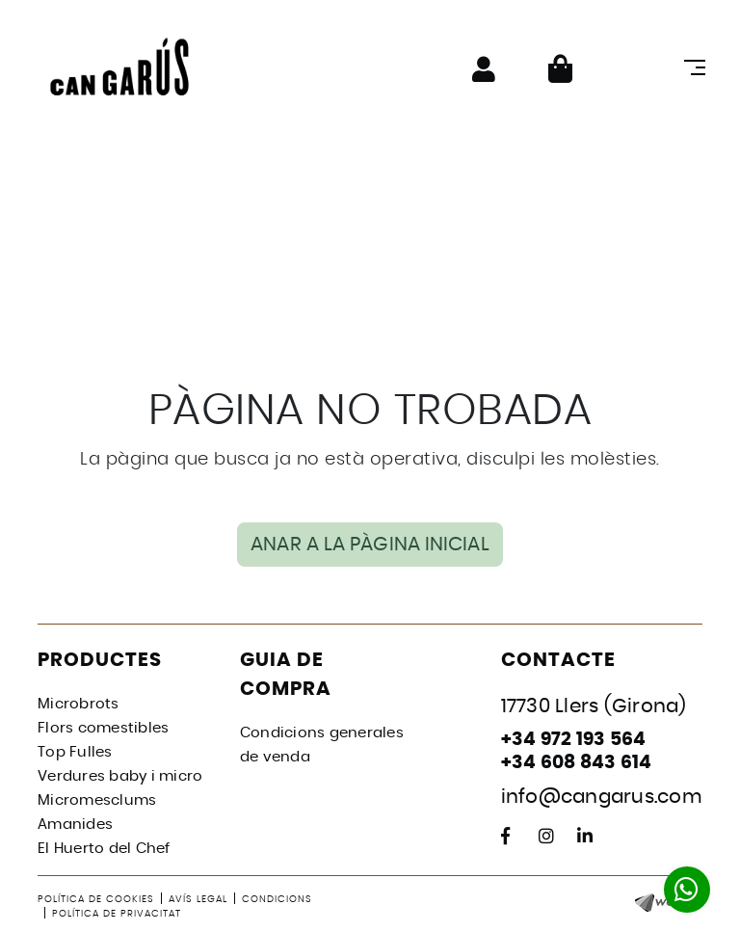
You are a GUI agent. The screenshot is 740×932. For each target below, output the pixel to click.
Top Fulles (75, 752)
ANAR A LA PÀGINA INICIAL (370, 544)
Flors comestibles (103, 728)
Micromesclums (97, 800)
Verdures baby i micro (120, 776)
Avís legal (198, 899)
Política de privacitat (116, 914)
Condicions (277, 899)
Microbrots (78, 704)
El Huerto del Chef (104, 848)
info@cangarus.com (601, 797)
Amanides (75, 824)
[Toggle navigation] (690, 67)
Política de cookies (96, 899)
